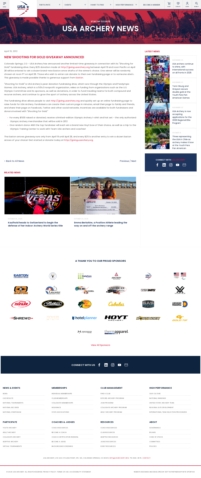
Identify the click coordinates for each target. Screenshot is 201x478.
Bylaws (152, 432)
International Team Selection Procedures (168, 412)
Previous (124, 161)
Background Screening (62, 446)
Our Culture (155, 393)
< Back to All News (14, 161)
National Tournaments (13, 403)
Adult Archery (9, 432)
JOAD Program (106, 403)
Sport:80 (191, 472)
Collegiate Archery (11, 437)
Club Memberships (60, 398)
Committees (154, 441)
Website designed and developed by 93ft (151, 472)
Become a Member (151, 5)
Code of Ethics (156, 437)
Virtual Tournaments (12, 446)
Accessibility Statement (80, 472)
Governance (155, 428)
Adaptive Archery (10, 441)
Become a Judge (59, 441)
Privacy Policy (49, 472)
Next (133, 161)
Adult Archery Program (111, 412)
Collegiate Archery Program (113, 407)
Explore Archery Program (112, 398)
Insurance (56, 407)
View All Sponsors (100, 345)
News (5, 393)
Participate (49, 5)
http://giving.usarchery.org (75, 67)
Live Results (8, 398)
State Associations (60, 412)
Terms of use (63, 472)
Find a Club (105, 393)
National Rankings (157, 398)
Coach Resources (60, 428)
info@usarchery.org (119, 458)
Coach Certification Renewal (65, 437)
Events (75, 5)
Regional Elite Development (161, 407)
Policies (153, 446)
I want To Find (100, 5)
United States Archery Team (161, 403)
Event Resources (108, 446)
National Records (11, 407)
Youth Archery (9, 428)
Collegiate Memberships (62, 403)
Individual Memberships (62, 393)
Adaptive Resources (109, 437)
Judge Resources (108, 441)
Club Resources (107, 432)
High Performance (126, 5)
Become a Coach (59, 432)
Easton (79, 77)
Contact (146, 458)
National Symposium (12, 412)
